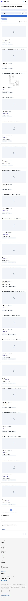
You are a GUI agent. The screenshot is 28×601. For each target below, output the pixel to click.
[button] (3, 533)
